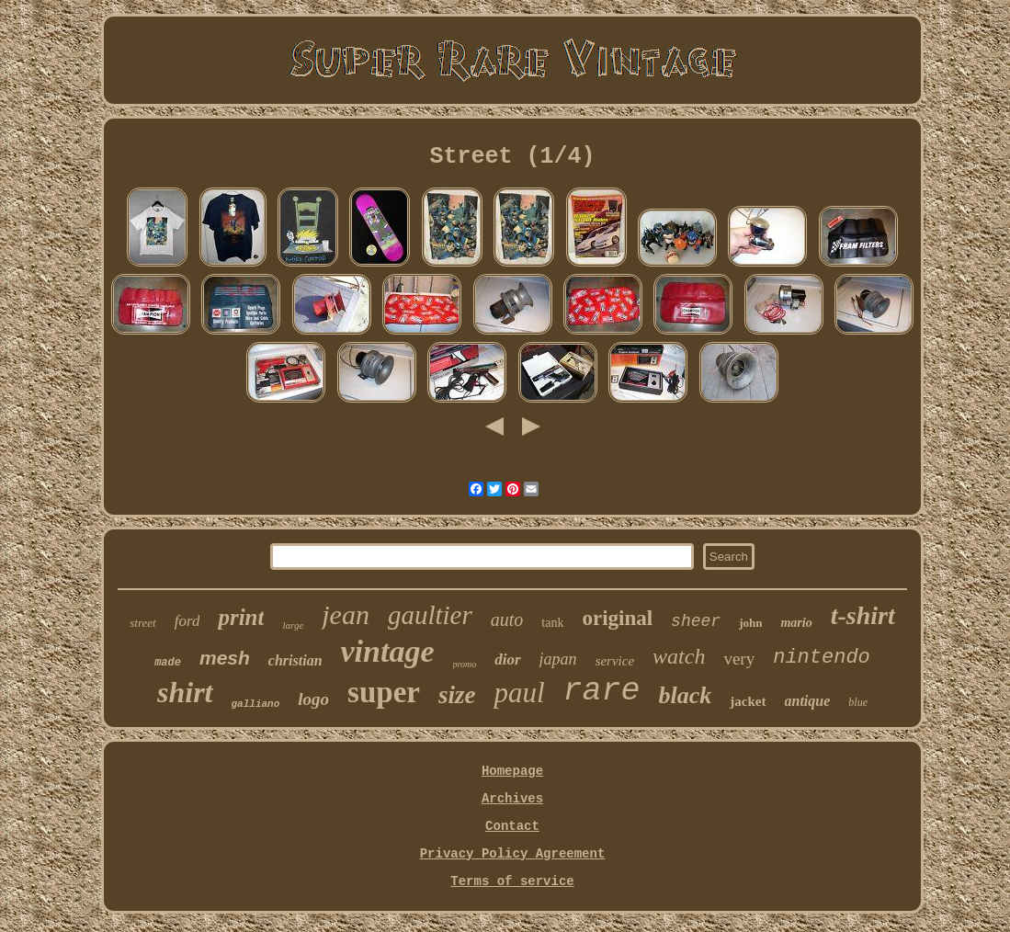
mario (795, 623)
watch (679, 656)
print (241, 617)
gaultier (430, 615)
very (739, 658)
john (750, 623)
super (383, 692)
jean (345, 614)
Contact (512, 826)
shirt (184, 692)
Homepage (512, 771)
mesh (224, 657)
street (142, 623)
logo (313, 699)
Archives (512, 798)
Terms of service (511, 881)
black (685, 695)
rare (602, 691)
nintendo (821, 657)
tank (552, 623)
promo (465, 664)
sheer (696, 621)
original (617, 618)
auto (507, 619)
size (457, 695)
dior (507, 659)
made (167, 662)
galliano (256, 704)
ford (187, 621)
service (615, 661)
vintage (388, 651)
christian (295, 660)
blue (858, 702)
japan (558, 659)
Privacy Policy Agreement (513, 854)
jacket (748, 701)
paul (519, 692)
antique (808, 701)
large (292, 625)
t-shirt (863, 615)
